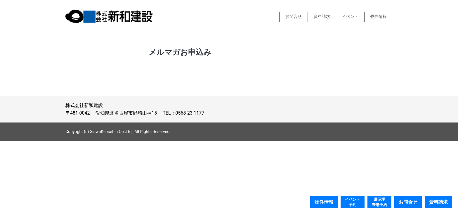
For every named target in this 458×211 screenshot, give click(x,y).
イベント (350, 16)
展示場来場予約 (379, 202)
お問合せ (293, 16)
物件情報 (378, 16)
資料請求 (322, 16)
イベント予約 (352, 202)
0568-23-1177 (190, 113)
